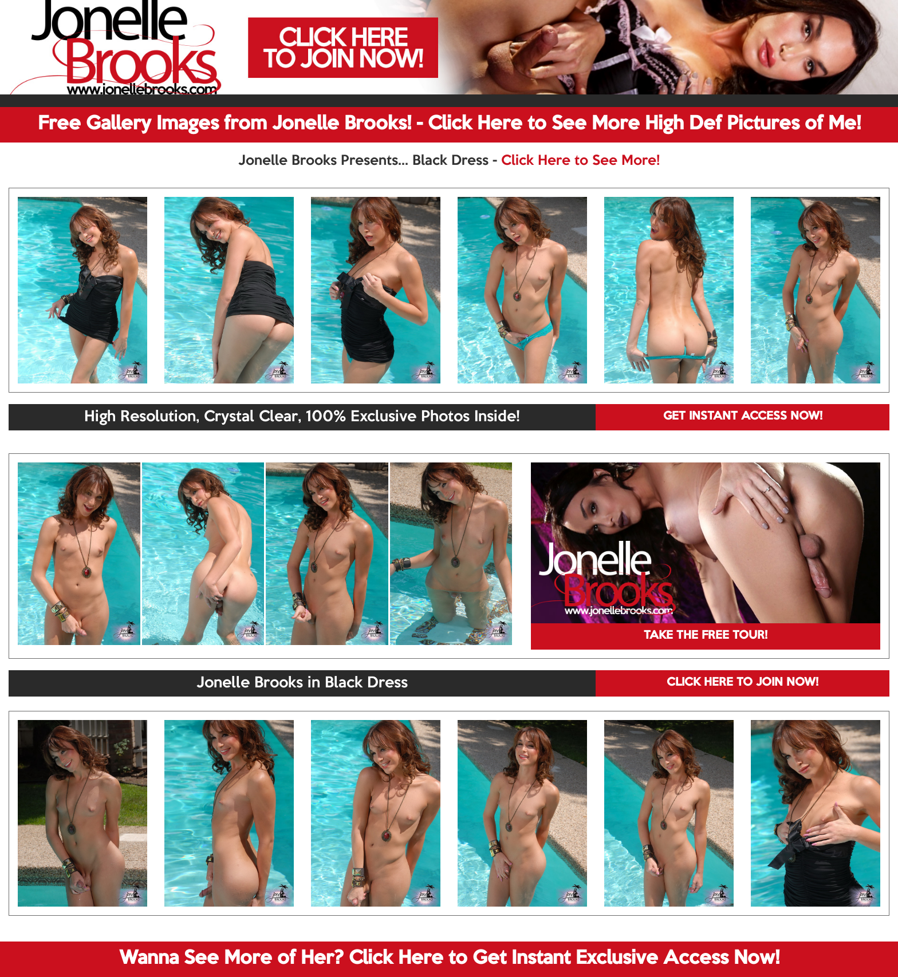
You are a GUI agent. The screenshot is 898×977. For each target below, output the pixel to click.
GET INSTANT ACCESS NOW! (742, 417)
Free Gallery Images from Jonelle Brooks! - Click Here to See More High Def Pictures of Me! (449, 124)
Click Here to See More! (580, 161)
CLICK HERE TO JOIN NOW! (742, 683)
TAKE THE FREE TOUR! (705, 636)
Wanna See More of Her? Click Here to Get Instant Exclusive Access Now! (449, 958)
